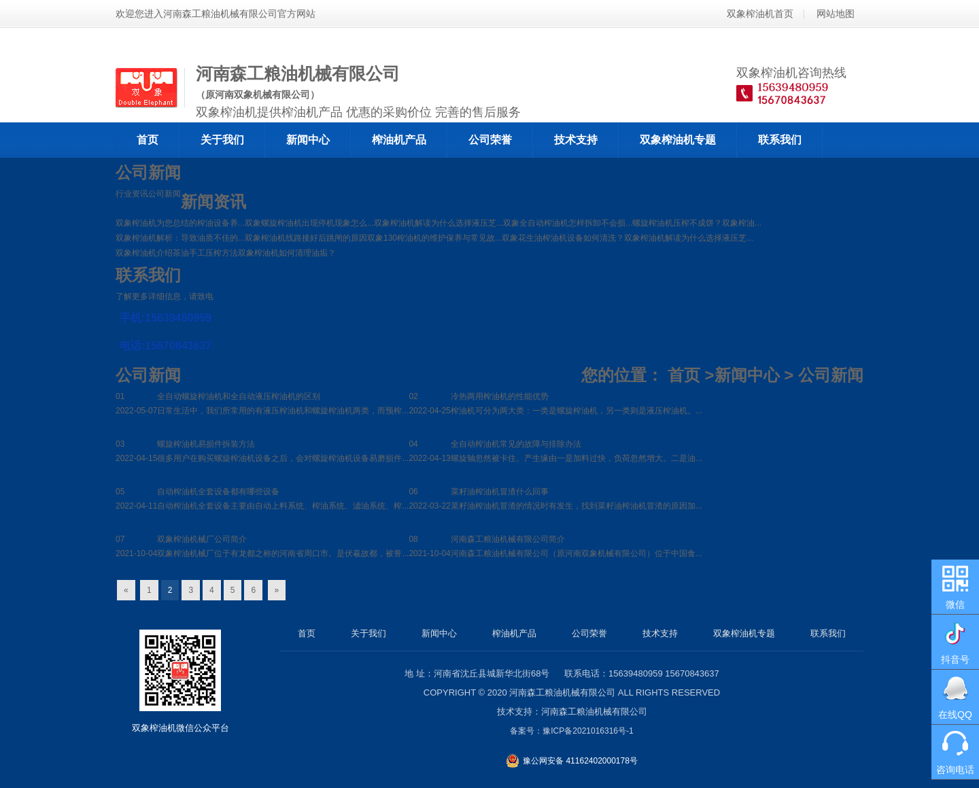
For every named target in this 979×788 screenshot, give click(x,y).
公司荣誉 (490, 139)
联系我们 (780, 139)
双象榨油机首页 (760, 13)
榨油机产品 (399, 139)
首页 (147, 139)
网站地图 (836, 13)
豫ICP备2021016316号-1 (588, 731)
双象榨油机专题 (678, 139)
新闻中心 (308, 139)
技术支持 (576, 139)
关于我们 (222, 139)
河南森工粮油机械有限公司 (562, 692)
